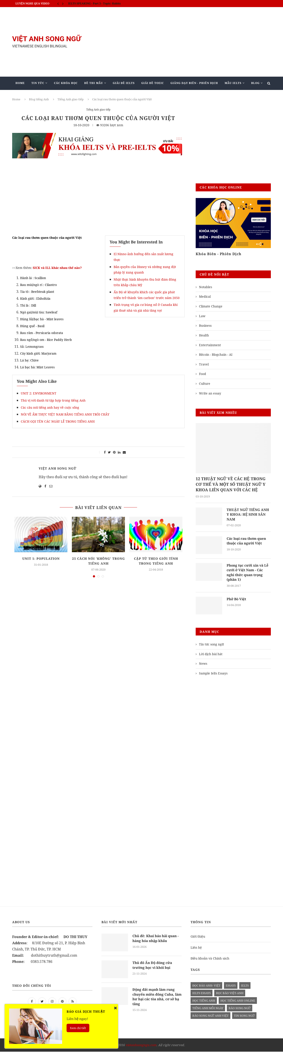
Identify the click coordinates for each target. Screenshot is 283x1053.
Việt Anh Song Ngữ (57, 468)
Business (205, 325)
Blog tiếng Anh (39, 99)
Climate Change (210, 306)
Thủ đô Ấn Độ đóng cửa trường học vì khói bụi (153, 967)
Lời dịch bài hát (210, 655)
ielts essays (201, 995)
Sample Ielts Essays (213, 674)
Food (202, 374)
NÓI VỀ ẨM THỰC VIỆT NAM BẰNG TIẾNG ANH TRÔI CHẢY (65, 414)
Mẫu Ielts (233, 83)
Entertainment (210, 345)
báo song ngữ (239, 1010)
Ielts (245, 987)
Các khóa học (66, 83)
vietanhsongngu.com (141, 1046)
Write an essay (210, 393)
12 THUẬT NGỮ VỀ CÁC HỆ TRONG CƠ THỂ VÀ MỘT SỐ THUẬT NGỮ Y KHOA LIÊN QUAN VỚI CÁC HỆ (231, 484)
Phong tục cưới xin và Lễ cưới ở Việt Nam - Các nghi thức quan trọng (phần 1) (249, 573)
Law (202, 316)
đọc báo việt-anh (229, 995)
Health (204, 335)
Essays (231, 987)
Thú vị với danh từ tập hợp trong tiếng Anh (53, 400)
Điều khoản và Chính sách (210, 960)
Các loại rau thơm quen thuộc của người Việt (248, 542)
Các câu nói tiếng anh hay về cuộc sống (50, 407)
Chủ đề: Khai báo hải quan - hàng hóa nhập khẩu (156, 940)
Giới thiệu (198, 938)
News (203, 665)
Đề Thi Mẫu (93, 83)
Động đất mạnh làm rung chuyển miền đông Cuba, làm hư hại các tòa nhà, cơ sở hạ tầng (156, 998)
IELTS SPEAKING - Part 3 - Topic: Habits (94, 3)
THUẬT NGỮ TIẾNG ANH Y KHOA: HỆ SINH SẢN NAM (248, 514)
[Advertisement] (186, 42)
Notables (205, 287)
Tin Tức (37, 83)
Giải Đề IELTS (124, 83)
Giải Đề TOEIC (152, 83)
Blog (255, 83)
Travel (204, 364)
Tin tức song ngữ (211, 646)
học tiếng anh (203, 1002)
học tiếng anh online (237, 1002)
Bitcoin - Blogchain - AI (215, 354)
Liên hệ (196, 949)
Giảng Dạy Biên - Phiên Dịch (194, 83)
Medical (205, 296)
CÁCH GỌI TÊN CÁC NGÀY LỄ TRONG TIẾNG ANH (58, 421)
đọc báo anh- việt (206, 987)
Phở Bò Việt (237, 600)
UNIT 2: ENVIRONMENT (38, 393)
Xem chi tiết (78, 1028)
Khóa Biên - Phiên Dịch (218, 253)
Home (20, 83)
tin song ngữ (244, 1017)
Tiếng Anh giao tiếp (70, 99)
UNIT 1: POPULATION (41, 558)
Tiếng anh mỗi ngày (207, 1010)
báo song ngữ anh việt (210, 1017)
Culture (204, 383)
